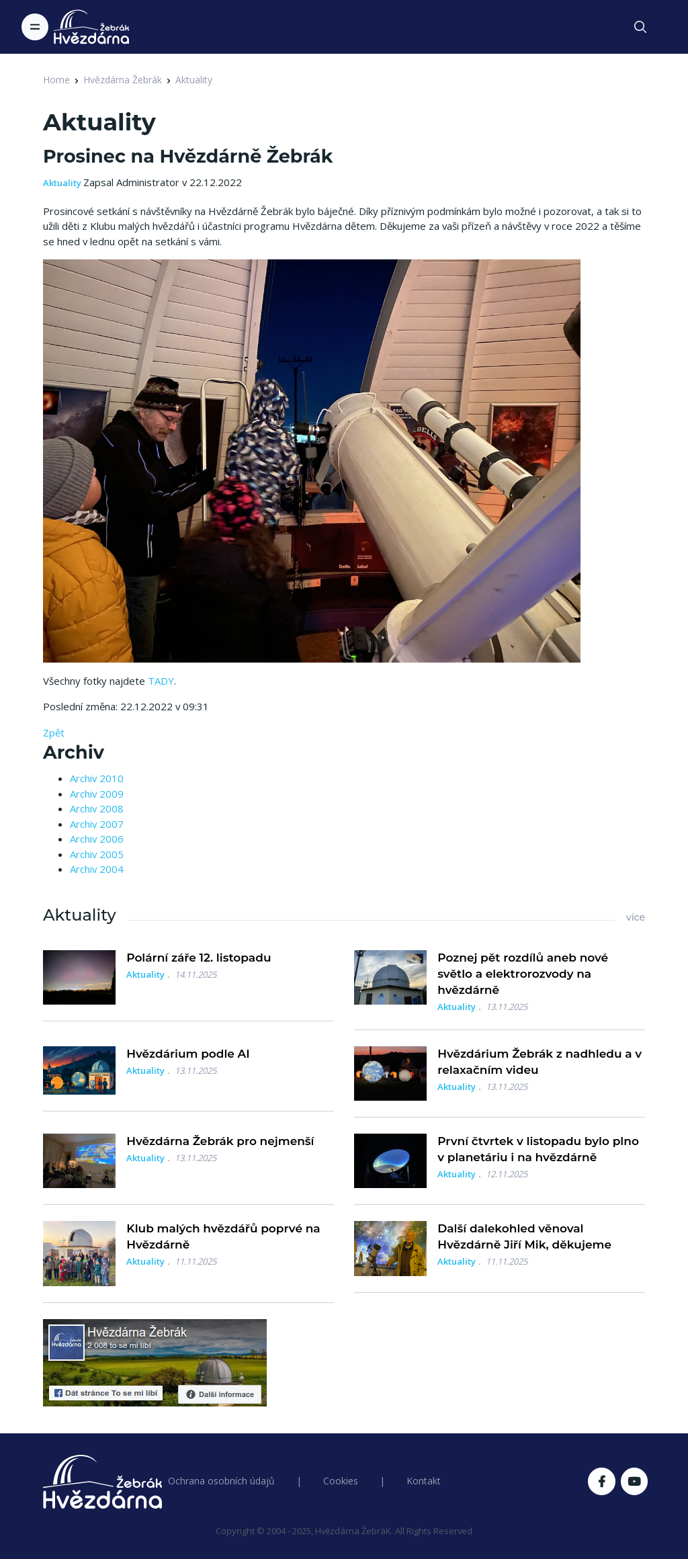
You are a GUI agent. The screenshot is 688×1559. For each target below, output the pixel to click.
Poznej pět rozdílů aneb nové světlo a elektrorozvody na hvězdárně (522, 974)
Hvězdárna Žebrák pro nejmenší (220, 1141)
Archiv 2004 (97, 869)
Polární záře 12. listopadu (198, 957)
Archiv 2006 (97, 838)
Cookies (340, 1480)
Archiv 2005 (97, 854)
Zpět (53, 732)
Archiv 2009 (97, 793)
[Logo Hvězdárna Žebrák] (91, 27)
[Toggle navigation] (35, 26)
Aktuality (193, 79)
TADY (161, 680)
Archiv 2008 (97, 808)
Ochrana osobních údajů (221, 1480)
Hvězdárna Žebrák (122, 79)
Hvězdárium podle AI (188, 1053)
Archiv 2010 (97, 778)
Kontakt (423, 1480)
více (635, 917)
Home (56, 79)
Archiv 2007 (97, 824)
